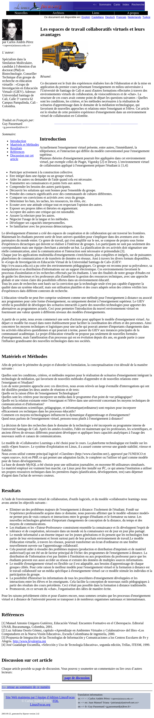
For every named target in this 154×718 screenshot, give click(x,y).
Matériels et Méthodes (24, 144)
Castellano (97, 17)
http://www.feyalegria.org (29, 641)
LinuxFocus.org (40, 704)
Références (17, 151)
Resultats (16, 148)
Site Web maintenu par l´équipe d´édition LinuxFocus (40, 697)
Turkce (146, 17)
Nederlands (134, 17)
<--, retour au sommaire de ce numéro (26, 687)
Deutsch (110, 17)
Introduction (18, 141)
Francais (121, 17)
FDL (56, 701)
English (85, 17)
